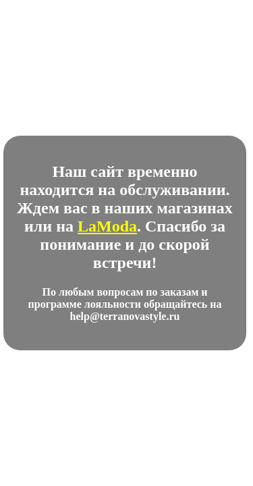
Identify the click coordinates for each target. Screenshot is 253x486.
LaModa (107, 226)
